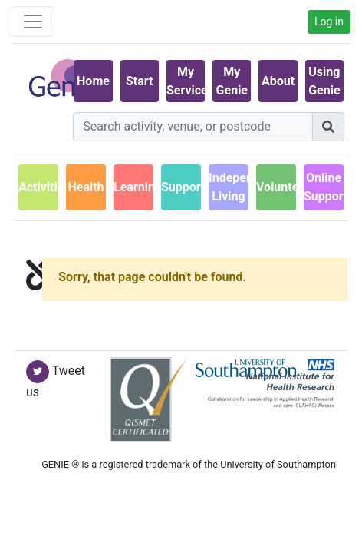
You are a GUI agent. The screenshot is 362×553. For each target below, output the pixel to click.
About (278, 81)
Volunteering (276, 187)
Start (139, 81)
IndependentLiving (228, 187)
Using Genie (324, 81)
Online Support (324, 187)
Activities (38, 187)
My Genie (232, 81)
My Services (185, 81)
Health (85, 187)
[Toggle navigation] (33, 21)
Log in (329, 21)
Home (93, 81)
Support (181, 187)
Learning (133, 187)
